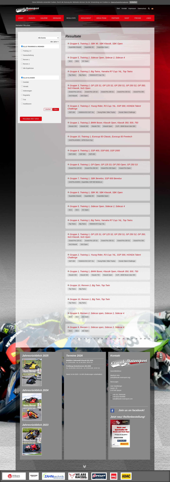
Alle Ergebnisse (28, 68)
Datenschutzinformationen (119, 2)
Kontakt (124, 8)
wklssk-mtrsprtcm (123, 399)
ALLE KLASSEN (29, 78)
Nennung (57, 18)
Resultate (71, 18)
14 (119, 338)
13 (115, 338)
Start (118, 8)
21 (149, 338)
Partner (115, 18)
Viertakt (25, 86)
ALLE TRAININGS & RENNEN (33, 46)
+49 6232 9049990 (119, 397)
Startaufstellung (28, 55)
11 (106, 338)
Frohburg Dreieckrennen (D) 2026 (78, 366)
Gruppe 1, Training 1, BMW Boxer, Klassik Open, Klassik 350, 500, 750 (104, 271)
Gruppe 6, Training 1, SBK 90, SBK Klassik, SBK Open (96, 192)
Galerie (44, 18)
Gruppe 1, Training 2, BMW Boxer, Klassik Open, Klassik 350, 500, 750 (104, 122)
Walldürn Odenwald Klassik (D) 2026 (79, 360)
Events (32, 18)
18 (136, 338)
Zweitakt (26, 82)
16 (128, 338)
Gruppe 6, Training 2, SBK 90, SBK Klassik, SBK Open (96, 43)
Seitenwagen (27, 91)
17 (132, 338)
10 (102, 338)
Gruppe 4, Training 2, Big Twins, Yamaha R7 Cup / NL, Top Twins (101, 71)
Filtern (56, 109)
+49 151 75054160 (119, 394)
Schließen (133, 2)
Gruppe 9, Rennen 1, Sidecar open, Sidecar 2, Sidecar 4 (97, 327)
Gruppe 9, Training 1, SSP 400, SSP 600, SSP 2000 (95, 150)
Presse (137, 18)
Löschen (48, 109)
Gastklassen (27, 104)
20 (145, 338)
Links (148, 18)
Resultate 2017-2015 (31, 119)
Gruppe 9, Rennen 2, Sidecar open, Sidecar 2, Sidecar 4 (97, 313)
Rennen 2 (26, 64)
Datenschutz (142, 8)
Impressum (132, 8)
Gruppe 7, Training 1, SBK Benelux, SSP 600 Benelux (96, 178)
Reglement (86, 18)
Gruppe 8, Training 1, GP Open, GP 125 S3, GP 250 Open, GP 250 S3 (104, 164)
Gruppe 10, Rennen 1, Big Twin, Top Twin (90, 299)
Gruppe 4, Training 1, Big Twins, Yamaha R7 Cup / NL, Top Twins (101, 220)
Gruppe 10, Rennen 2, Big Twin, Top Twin (90, 285)
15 (123, 338)
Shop (126, 18)
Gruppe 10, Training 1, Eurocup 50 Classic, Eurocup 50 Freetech (101, 136)
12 (111, 338)
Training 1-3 (27, 51)
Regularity (26, 95)
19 (141, 338)
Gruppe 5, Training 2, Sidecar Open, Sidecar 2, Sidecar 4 (97, 57)
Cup (24, 99)
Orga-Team (101, 18)
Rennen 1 (26, 59)
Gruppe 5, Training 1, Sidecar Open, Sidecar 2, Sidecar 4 (97, 206)
